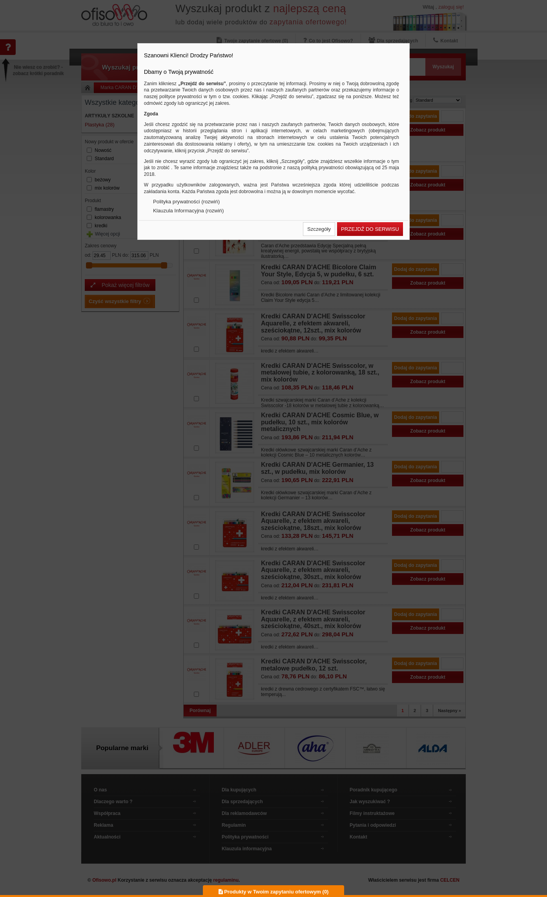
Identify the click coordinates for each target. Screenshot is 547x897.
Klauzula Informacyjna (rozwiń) (188, 210)
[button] (319, 229)
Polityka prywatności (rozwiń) (186, 201)
